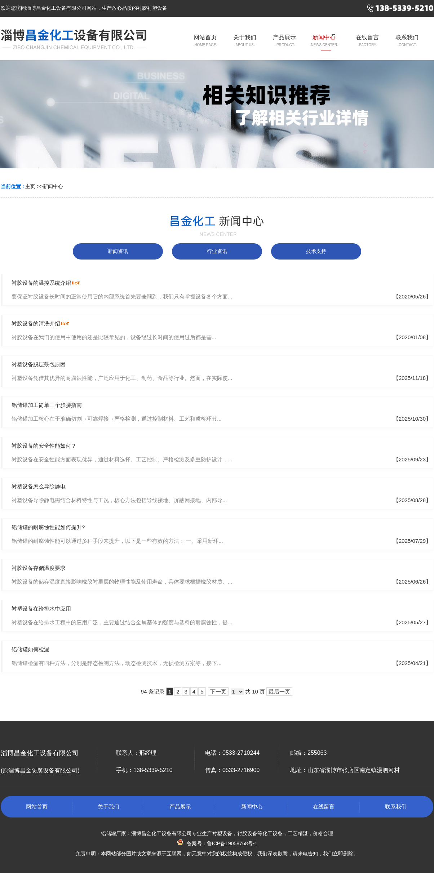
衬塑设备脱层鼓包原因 (39, 364)
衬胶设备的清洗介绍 (36, 323)
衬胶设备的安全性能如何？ (44, 446)
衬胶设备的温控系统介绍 (41, 283)
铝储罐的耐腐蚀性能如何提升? (48, 527)
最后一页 (279, 691)
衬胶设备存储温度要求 (39, 568)
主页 (30, 186)
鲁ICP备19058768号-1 (232, 843)
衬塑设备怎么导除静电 (39, 486)
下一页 (218, 691)
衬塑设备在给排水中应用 (41, 609)
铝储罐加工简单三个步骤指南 (47, 405)
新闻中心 (53, 186)
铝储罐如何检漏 (30, 649)
